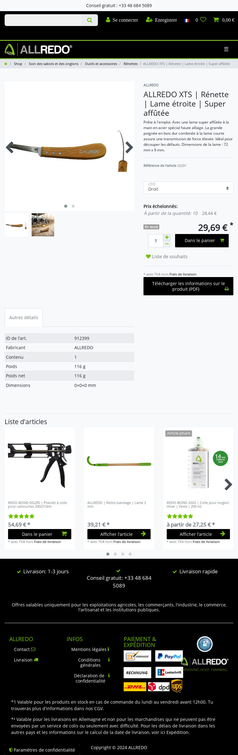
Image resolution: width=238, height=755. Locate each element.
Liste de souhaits (166, 256)
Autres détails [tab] (23, 317)
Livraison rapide (198, 571)
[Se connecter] (122, 20)
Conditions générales (94, 662)
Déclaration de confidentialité (92, 678)
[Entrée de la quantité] (155, 240)
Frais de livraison (183, 274)
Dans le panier (204, 240)
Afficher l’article (123, 534)
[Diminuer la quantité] (166, 244)
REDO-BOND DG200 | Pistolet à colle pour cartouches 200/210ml (37, 505)
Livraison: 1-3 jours (46, 571)
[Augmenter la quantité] (166, 237)
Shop (17, 63)
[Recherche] (90, 20)
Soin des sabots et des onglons (53, 63)
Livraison (26, 660)
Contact (24, 649)
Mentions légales (90, 649)
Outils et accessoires (100, 63)
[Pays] (186, 20)
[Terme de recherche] (43, 20)
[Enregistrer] (162, 20)
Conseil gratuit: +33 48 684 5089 (119, 581)
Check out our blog (13, 32)
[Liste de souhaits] (201, 20)
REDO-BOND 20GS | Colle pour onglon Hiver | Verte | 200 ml (198, 505)
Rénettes (130, 63)
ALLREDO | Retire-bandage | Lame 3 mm (116, 505)
